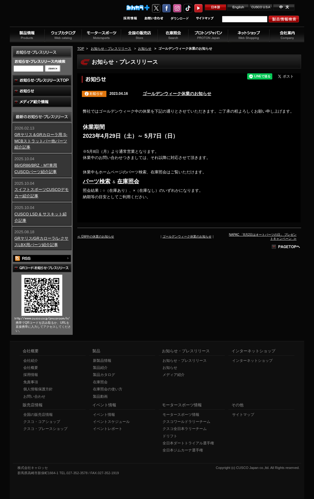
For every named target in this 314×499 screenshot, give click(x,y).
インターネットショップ (252, 361)
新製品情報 (102, 361)
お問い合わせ (34, 397)
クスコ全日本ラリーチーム (185, 429)
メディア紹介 (174, 375)
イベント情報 (104, 415)
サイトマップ (243, 415)
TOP (80, 48)
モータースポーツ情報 (181, 415)
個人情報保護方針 (38, 389)
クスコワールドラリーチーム (186, 422)
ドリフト (170, 436)
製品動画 (100, 397)
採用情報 (30, 375)
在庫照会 (128, 181)
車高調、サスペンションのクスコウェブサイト (50, 16)
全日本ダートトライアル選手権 (188, 443)
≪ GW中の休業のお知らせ (95, 236)
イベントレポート (107, 429)
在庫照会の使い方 (107, 389)
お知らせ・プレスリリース (111, 48)
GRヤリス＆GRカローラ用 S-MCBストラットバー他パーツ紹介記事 (40, 141)
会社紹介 (30, 361)
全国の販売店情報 (38, 415)
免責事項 (30, 382)
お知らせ (144, 48)
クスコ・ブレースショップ (45, 429)
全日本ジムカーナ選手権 (183, 450)
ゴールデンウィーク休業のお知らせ (177, 93)
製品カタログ (104, 375)
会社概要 (30, 368)
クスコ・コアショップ (41, 422)
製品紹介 (100, 368)
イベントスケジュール (111, 422)
